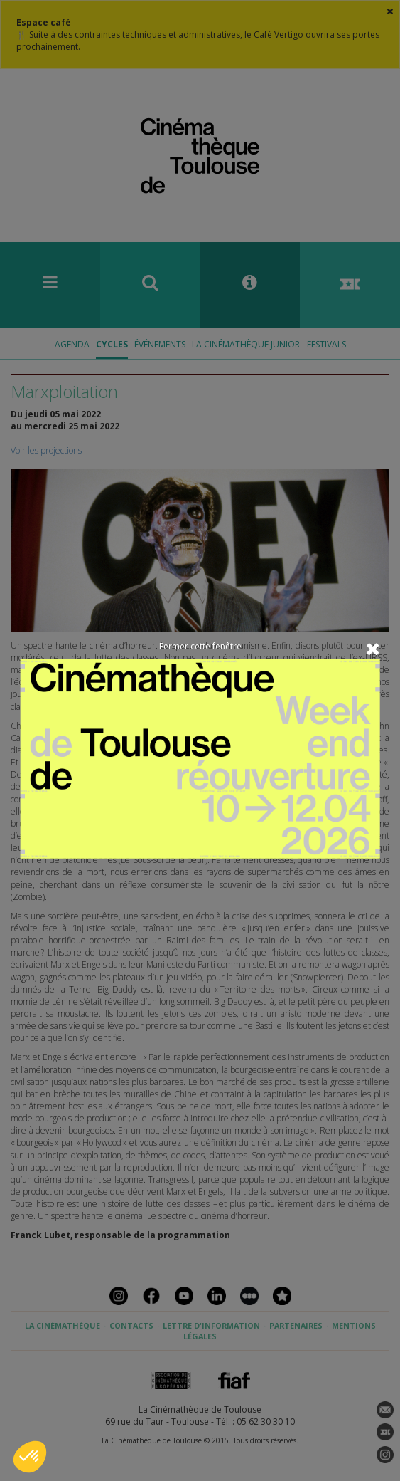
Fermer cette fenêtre (200, 646)
